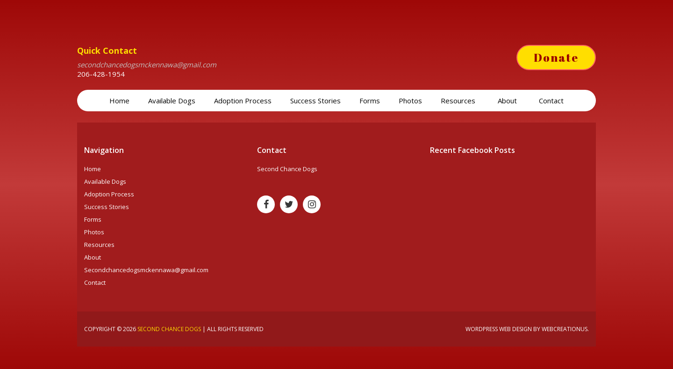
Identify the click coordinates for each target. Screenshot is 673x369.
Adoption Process (243, 100)
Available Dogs (171, 100)
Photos (410, 100)
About (508, 100)
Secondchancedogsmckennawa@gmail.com (146, 270)
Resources (459, 100)
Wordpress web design (498, 329)
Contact (551, 100)
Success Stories (315, 100)
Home (119, 100)
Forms (369, 100)
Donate (556, 57)
